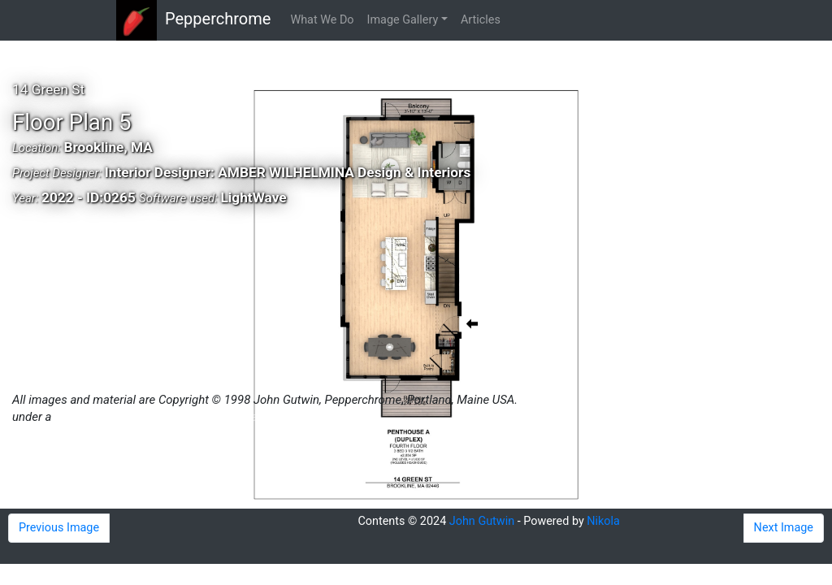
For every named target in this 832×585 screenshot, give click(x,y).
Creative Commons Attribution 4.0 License (164, 417)
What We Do (321, 20)
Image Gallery (403, 20)
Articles (480, 20)
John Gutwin (481, 521)
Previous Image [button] (59, 528)
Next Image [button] (783, 528)
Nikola (603, 521)
